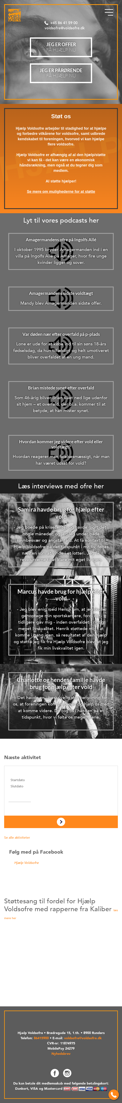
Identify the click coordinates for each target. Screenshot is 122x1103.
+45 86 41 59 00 (64, 23)
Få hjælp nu (61, 73)
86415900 (41, 1038)
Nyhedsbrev (61, 1053)
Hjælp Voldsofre (26, 862)
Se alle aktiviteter (17, 837)
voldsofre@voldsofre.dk (65, 28)
